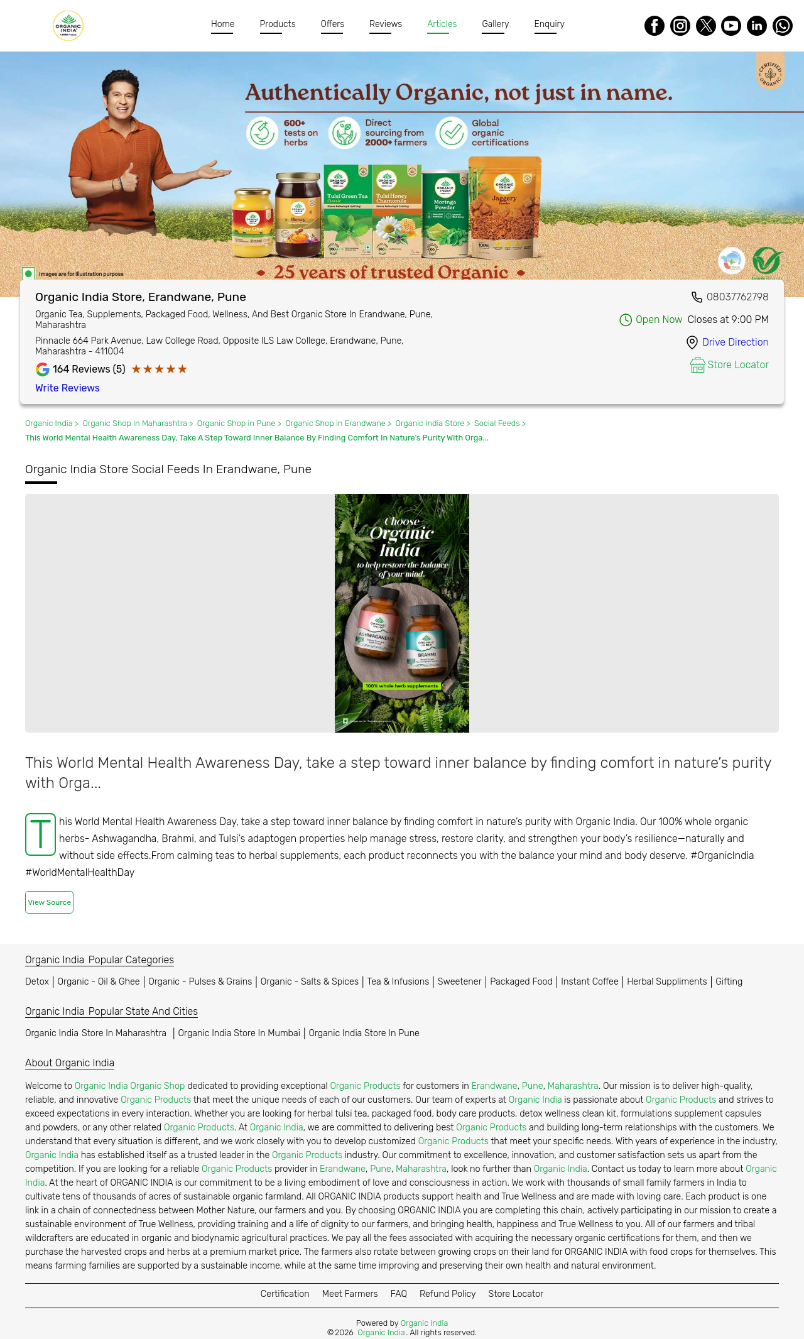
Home (223, 24)
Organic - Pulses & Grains (200, 981)
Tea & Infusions (398, 981)
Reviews (385, 24)
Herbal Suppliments (667, 981)
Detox (37, 981)
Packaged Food (521, 981)
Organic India (97, 1033)
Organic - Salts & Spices (310, 981)
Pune (532, 1086)
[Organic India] (71, 25)
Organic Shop (157, 1086)
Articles (442, 24)
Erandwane (495, 1086)
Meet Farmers (350, 1294)
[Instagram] (680, 25)
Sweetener (460, 981)
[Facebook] (654, 25)
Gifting (728, 981)
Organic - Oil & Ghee (99, 981)
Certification (285, 1294)
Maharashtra (573, 1086)
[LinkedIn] (757, 25)
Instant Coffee (589, 981)
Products (278, 24)
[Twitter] (706, 25)
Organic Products (365, 1086)
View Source (49, 902)
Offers (333, 24)
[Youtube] (731, 25)
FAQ (399, 1294)
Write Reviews (67, 388)
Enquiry (550, 24)
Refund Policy (448, 1294)
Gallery (495, 24)
